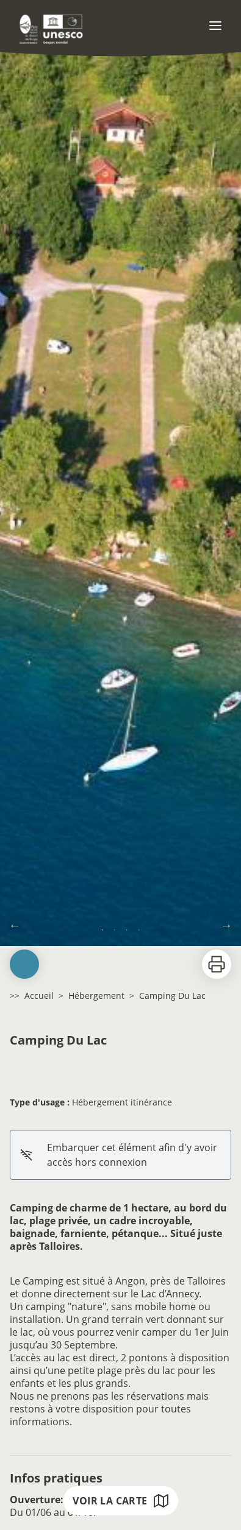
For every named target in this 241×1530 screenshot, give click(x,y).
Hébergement (96, 995)
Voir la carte (120, 1500)
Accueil (39, 995)
